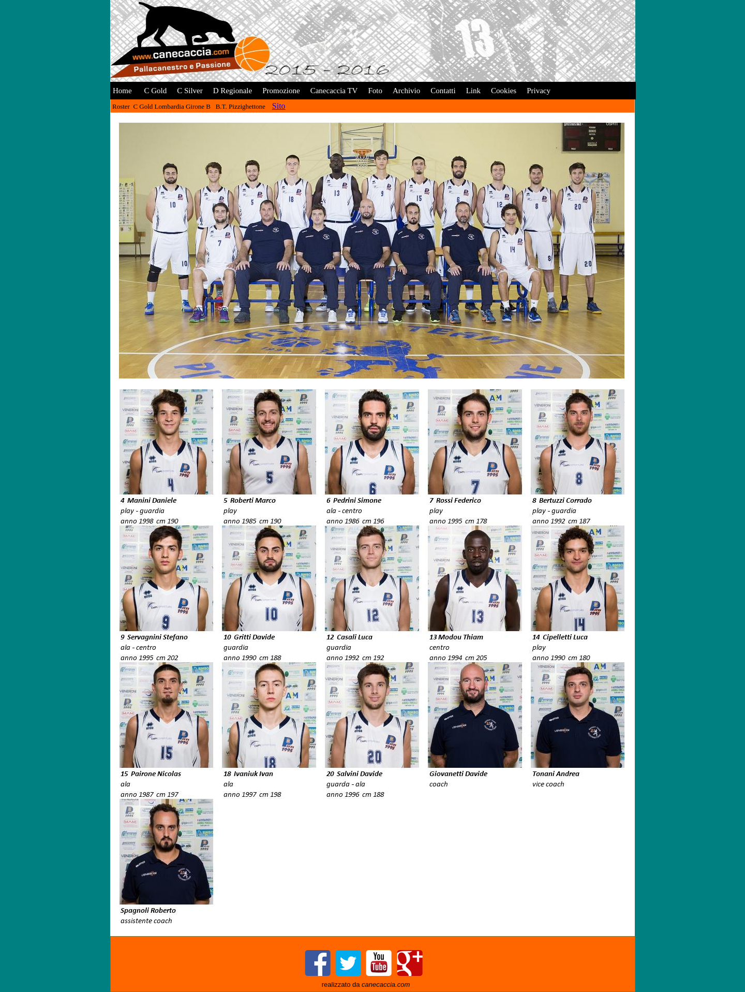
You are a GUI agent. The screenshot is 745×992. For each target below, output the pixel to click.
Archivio (406, 90)
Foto (375, 90)
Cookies (503, 90)
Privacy (538, 90)
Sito (279, 105)
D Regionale (232, 90)
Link (473, 90)
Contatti (442, 90)
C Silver (190, 90)
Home (122, 90)
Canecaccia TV (334, 90)
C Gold (154, 90)
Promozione (281, 90)
